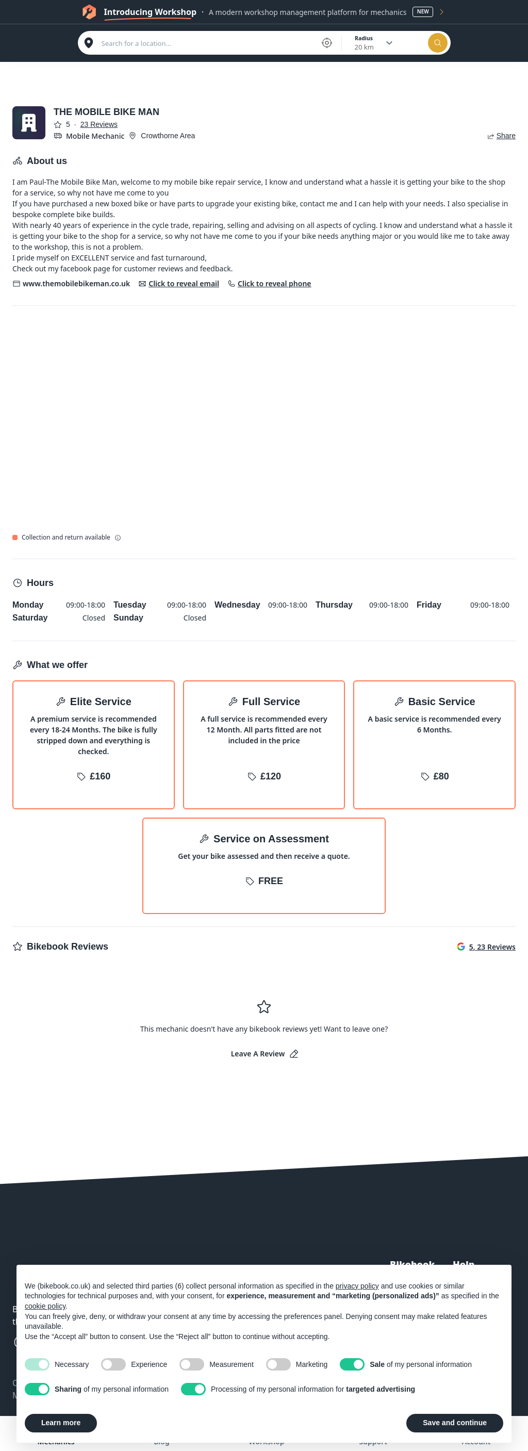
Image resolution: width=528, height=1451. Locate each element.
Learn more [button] (60, 1423)
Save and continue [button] (455, 1423)
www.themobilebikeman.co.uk (76, 283)
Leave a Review (265, 1054)
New (423, 11)
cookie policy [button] (45, 1306)
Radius (364, 38)
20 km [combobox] (364, 47)
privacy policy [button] (357, 1286)
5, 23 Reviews (486, 947)
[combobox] (208, 43)
